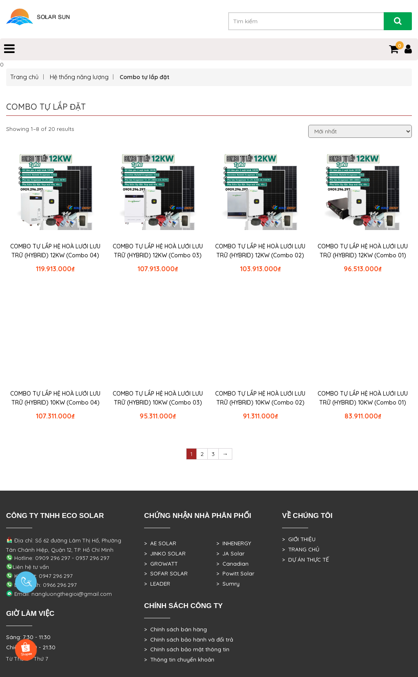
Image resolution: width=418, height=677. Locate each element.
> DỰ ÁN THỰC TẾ (305, 559)
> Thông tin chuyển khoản (179, 659)
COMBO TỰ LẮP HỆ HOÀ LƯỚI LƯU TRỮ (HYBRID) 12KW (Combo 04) (55, 251)
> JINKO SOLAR (165, 553)
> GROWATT (161, 563)
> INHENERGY (233, 543)
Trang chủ (24, 77)
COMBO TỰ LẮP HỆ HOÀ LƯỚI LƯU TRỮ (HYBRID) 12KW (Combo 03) (158, 251)
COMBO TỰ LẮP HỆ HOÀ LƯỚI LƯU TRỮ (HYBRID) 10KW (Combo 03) (158, 398)
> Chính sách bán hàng (175, 629)
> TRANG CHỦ (300, 549)
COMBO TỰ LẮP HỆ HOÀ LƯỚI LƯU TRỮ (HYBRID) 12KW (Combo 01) (363, 251)
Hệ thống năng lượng (79, 77)
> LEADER (157, 583)
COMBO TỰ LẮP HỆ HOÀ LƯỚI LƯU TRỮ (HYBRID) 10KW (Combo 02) (260, 398)
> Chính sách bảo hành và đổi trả (188, 639)
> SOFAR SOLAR (166, 573)
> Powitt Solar (235, 573)
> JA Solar (230, 553)
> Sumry (228, 583)
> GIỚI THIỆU (299, 539)
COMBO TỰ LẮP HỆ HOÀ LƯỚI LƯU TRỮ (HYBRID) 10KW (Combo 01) (363, 398)
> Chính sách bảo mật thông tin (186, 649)
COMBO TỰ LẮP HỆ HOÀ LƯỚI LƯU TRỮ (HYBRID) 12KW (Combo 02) (260, 251)
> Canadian (232, 563)
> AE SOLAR (160, 543)
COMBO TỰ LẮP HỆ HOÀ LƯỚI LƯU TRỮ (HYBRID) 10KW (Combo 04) (55, 398)
